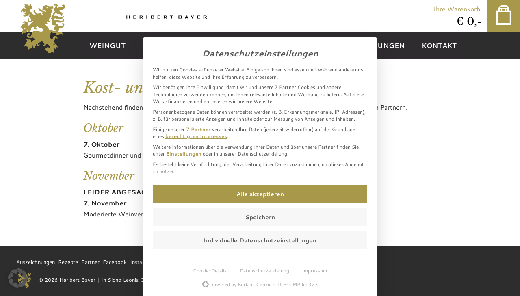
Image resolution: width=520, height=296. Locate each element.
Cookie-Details (210, 270)
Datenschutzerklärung (264, 270)
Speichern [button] (260, 217)
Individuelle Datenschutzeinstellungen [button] (260, 240)
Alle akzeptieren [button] (260, 194)
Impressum (314, 270)
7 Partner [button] (198, 129)
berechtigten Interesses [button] (196, 136)
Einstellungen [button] (184, 153)
